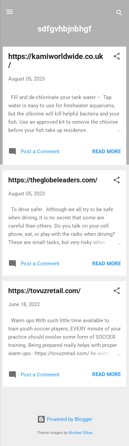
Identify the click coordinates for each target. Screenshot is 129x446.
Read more (106, 151)
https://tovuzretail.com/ (44, 291)
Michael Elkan (80, 433)
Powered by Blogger (64, 419)
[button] (116, 57)
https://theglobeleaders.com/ (52, 180)
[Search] (119, 13)
